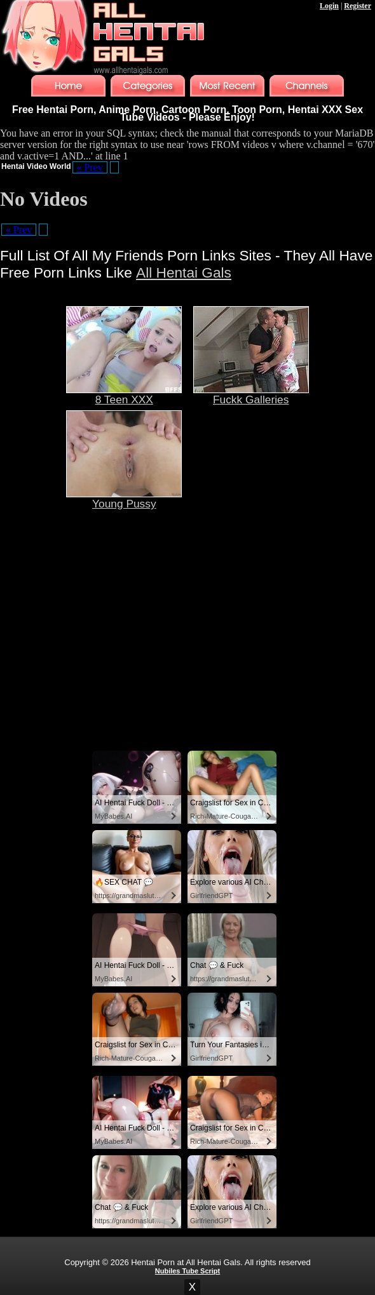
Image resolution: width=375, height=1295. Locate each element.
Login (329, 5)
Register (357, 5)
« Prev (90, 167)
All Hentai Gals (183, 272)
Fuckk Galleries (251, 394)
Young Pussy (124, 498)
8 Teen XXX (124, 394)
